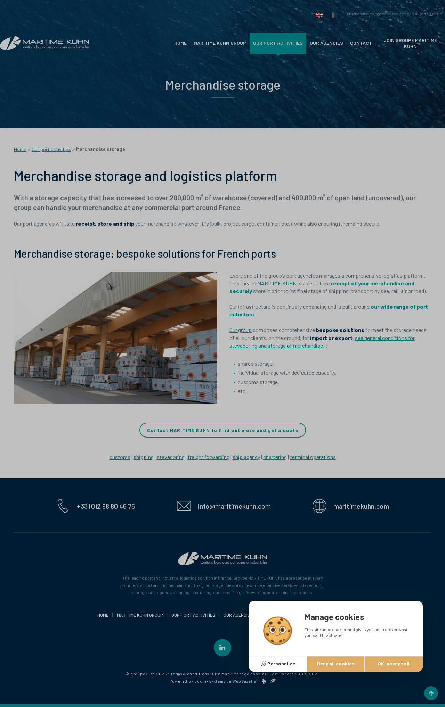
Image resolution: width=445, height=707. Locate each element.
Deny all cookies (336, 664)
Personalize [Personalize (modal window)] (281, 664)
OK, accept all (394, 664)
